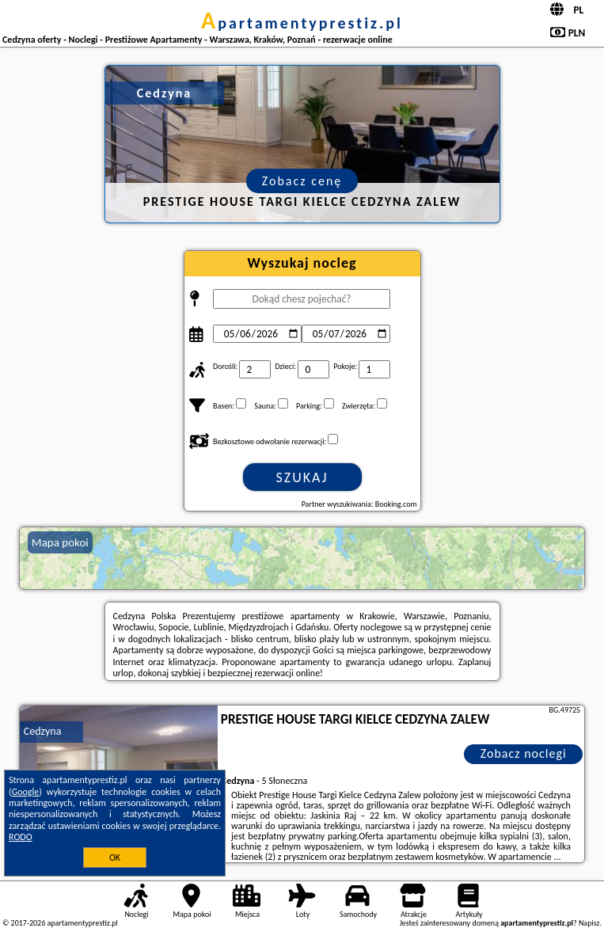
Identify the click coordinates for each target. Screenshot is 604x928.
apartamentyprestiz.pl (302, 22)
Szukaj (302, 477)
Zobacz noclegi (524, 753)
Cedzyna (43, 731)
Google (26, 791)
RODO (20, 836)
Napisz (589, 923)
